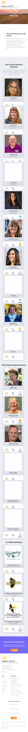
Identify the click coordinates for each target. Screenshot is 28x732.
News (3, 688)
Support (3, 690)
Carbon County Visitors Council (17, 693)
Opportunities (4, 686)
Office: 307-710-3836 (7, 668)
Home (3, 678)
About (3, 680)
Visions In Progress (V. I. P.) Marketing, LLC (18, 725)
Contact (3, 691)
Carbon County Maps (15, 695)
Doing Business (5, 682)
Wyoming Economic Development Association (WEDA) (14, 681)
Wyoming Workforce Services (16, 684)
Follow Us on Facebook (6, 727)
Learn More (14, 650)
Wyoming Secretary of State (16, 686)
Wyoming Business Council (16, 678)
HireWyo (12, 688)
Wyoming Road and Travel (15, 689)
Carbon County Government (16, 691)
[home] (3, 3)
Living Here (4, 684)
